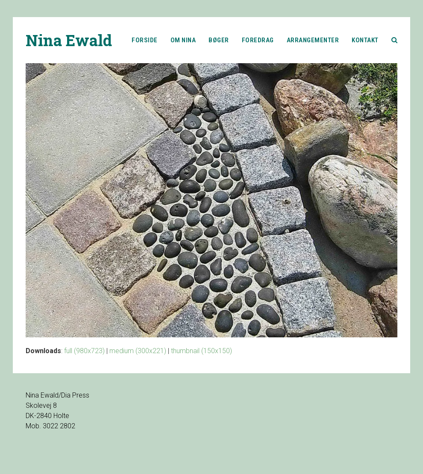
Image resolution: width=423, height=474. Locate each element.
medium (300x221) (137, 351)
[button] (394, 40)
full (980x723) (84, 351)
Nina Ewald (69, 40)
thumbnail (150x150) (201, 351)
